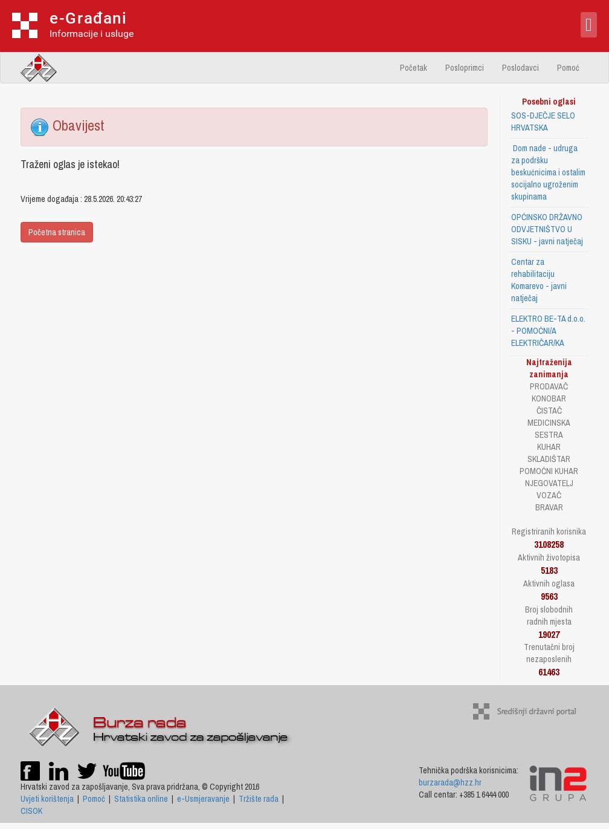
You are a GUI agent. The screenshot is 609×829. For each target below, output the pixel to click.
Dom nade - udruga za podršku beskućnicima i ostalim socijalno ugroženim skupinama (548, 172)
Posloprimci (464, 67)
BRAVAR (549, 507)
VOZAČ (548, 495)
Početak (413, 67)
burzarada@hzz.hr (450, 782)
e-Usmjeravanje (203, 798)
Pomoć (568, 67)
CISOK (31, 810)
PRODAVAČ (549, 386)
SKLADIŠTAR (548, 459)
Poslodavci (520, 67)
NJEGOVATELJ (549, 483)
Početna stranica (56, 232)
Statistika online (141, 798)
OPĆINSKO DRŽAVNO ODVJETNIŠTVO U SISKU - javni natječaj (547, 229)
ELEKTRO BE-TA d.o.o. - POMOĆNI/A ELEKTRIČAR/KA (548, 330)
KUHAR (549, 446)
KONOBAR (549, 398)
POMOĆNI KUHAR (549, 471)
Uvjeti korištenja (47, 798)
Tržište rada (259, 798)
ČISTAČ (549, 410)
